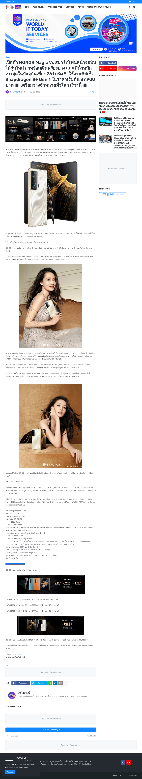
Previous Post (12, 736)
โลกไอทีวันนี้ (23, 692)
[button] (129, 7)
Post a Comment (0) (51, 730)
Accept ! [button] (10, 772)
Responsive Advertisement (51, 105)
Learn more (23, 767)
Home (7, 57)
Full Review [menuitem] (38, 7)
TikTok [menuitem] (81, 7)
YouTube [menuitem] (70, 7)
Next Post (91, 736)
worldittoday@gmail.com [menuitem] (99, 7)
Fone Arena (17, 654)
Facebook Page (10, 2)
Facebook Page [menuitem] (55, 7)
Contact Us (132, 775)
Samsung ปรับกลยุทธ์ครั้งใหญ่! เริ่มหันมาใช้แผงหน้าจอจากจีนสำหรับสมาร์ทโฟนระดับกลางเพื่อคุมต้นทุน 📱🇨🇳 (117, 107)
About (122, 775)
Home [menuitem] (27, 7)
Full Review (117, 194)
